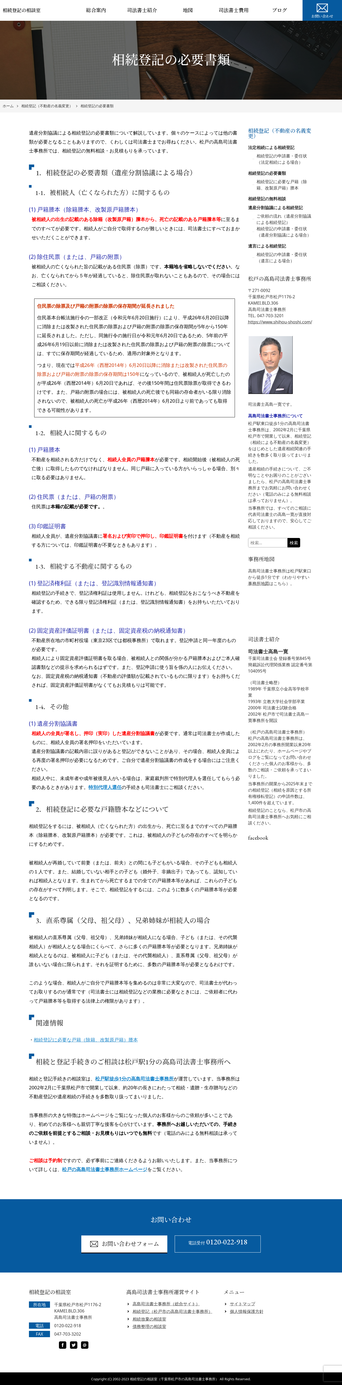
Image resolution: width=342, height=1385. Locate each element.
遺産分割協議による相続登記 (275, 208)
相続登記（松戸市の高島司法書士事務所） (173, 1311)
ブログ (279, 10)
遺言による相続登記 (267, 246)
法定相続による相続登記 (271, 147)
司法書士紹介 (142, 10)
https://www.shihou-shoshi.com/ (280, 322)
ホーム (8, 106)
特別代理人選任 (105, 787)
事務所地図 (258, 583)
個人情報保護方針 (247, 1311)
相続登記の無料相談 (267, 199)
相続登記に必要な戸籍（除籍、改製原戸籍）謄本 (86, 1040)
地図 (188, 10)
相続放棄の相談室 (149, 1319)
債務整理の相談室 (149, 1326)
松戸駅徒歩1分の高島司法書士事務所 (134, 1078)
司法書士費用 (234, 10)
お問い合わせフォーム (124, 1244)
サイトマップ (242, 1304)
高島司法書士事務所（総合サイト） (166, 1304)
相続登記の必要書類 (97, 106)
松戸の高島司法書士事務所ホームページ (104, 1169)
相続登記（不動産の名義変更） (47, 106)
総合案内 (96, 10)
